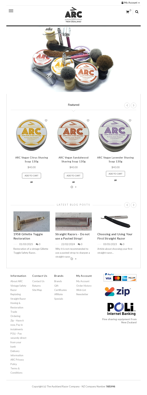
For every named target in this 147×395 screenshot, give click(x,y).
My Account (130, 2)
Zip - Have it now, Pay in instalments (17, 325)
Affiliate (58, 294)
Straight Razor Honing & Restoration (18, 303)
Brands (58, 281)
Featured (73, 104)
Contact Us (38, 281)
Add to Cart (31, 175)
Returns (36, 285)
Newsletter (82, 294)
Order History (84, 285)
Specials (58, 298)
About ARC (16, 281)
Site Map (37, 289)
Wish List (81, 289)
